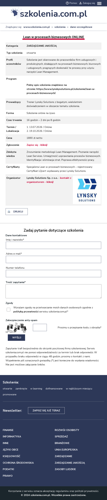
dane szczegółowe (81, 27)
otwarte (7, 388)
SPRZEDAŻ (61, 436)
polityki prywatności (86, 491)
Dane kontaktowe (16, 235)
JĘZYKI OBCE (10, 449)
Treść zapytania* (16, 282)
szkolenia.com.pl (53, 13)
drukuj (18, 211)
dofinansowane (54, 388)
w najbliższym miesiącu (79, 388)
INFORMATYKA (12, 436)
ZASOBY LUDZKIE (65, 469)
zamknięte (21, 388)
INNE (5, 443)
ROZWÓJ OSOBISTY (67, 430)
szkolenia (59, 27)
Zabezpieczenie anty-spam (21, 320)
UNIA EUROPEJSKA (66, 449)
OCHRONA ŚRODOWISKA (18, 462)
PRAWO (8, 475)
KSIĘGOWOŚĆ (11, 456)
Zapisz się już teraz (46, 410)
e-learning (36, 388)
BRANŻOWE (62, 443)
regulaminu (62, 491)
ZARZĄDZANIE (63, 456)
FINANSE (8, 430)
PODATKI (8, 469)
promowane (9, 394)
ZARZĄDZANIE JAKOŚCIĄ (70, 462)
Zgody (9, 303)
